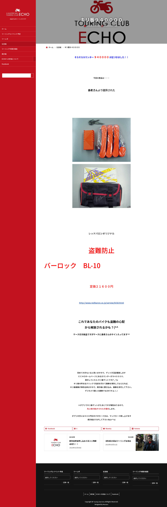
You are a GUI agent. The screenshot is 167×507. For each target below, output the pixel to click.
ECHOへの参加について (10, 59)
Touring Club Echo (99, 501)
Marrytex (106, 504)
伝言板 (4, 44)
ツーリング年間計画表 (9, 49)
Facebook (5, 64)
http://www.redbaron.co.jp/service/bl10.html (101, 302)
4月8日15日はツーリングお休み (118, 441)
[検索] (32, 75)
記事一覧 (66, 482)
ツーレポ (5, 39)
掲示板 (4, 54)
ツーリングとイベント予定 (11, 34)
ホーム (4, 29)
